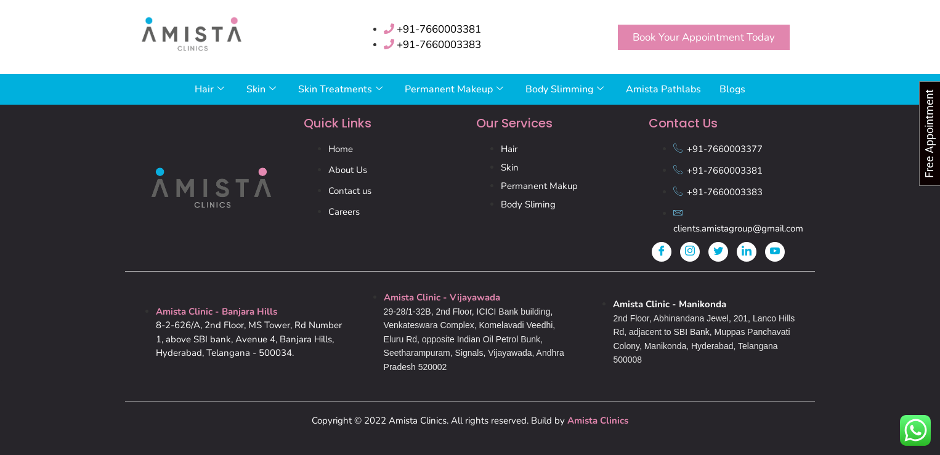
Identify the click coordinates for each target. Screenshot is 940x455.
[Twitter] (718, 252)
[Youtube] (775, 252)
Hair (209, 89)
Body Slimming (564, 89)
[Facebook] (661, 252)
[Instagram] (690, 252)
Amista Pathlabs (663, 89)
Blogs (732, 89)
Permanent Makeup (454, 89)
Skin (261, 89)
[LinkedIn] (746, 252)
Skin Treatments (340, 89)
